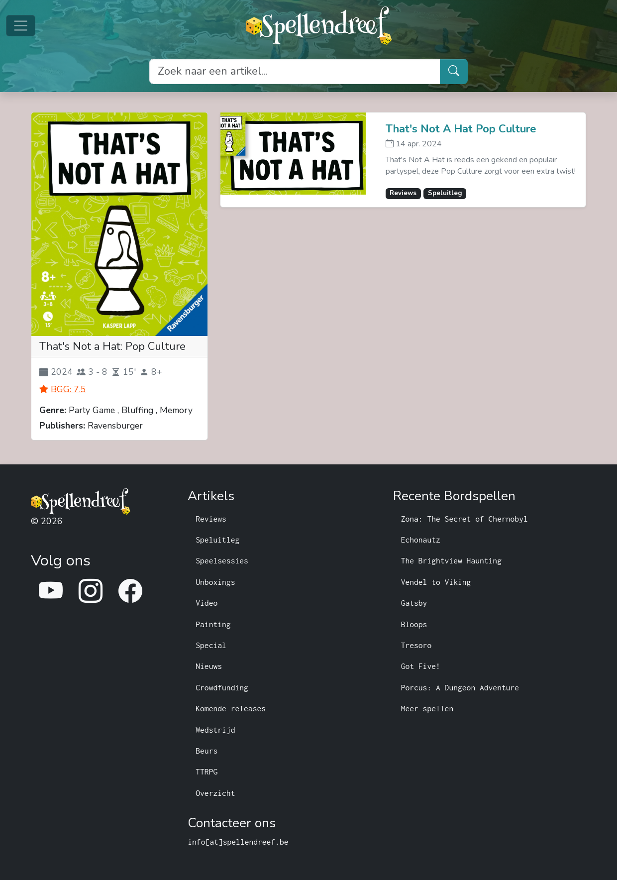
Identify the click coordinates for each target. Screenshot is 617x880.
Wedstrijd (215, 729)
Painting (213, 624)
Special (211, 645)
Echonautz (420, 539)
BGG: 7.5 (68, 389)
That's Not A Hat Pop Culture (461, 129)
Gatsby (414, 602)
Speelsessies (222, 560)
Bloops (414, 624)
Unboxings (215, 581)
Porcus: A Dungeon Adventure (460, 687)
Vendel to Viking (436, 581)
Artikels (211, 496)
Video (206, 602)
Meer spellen (427, 708)
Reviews (211, 518)
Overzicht (215, 792)
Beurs (206, 750)
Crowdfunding (222, 687)
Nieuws (209, 665)
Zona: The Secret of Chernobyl (464, 518)
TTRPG (206, 771)
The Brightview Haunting (451, 560)
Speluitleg (217, 539)
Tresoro (416, 645)
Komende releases (231, 708)
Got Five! (420, 665)
